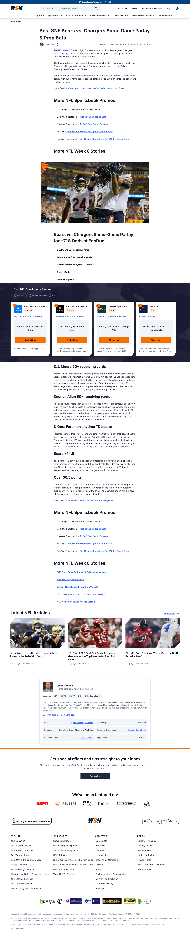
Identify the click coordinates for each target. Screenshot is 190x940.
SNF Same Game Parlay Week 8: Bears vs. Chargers (83, 573)
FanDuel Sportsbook (75, 88)
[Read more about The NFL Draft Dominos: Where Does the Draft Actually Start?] (152, 655)
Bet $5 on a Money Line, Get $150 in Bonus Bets (104, 139)
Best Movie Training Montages (26, 861)
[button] (167, 290)
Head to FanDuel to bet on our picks (105, 88)
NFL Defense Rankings (22, 885)
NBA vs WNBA (18, 842)
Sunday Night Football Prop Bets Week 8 (77, 588)
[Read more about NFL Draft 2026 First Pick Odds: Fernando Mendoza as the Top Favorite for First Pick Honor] (95, 657)
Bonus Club (122, 8)
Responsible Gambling (152, 8)
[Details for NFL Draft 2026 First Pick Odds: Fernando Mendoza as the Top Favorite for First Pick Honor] (95, 635)
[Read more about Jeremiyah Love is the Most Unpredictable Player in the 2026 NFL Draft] (37, 655)
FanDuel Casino (86, 739)
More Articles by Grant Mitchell (60, 717)
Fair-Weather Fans (20, 856)
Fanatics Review (147, 318)
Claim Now (30, 341)
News (134, 8)
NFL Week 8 (64, 50)
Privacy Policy (145, 847)
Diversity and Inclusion (107, 880)
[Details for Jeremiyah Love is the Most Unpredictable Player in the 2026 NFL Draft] (37, 635)
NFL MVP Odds (60, 856)
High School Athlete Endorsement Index (31, 875)
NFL (19, 22)
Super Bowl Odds (62, 842)
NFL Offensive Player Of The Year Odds (73, 861)
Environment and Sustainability (111, 875)
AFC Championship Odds (65, 852)
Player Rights (144, 861)
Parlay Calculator (19, 866)
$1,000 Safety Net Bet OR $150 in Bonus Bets (89, 131)
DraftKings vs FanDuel (22, 852)
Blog (168, 8)
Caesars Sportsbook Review (111, 318)
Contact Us (101, 842)
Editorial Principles (147, 842)
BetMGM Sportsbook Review (70, 318)
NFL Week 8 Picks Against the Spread (76, 603)
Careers (99, 866)
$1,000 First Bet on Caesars (94, 124)
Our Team (100, 852)
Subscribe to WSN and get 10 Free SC (96, 2)
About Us (100, 847)
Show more (171, 615)
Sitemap (100, 890)
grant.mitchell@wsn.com (82, 724)
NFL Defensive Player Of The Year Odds (73, 866)
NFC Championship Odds (66, 847)
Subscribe (95, 777)
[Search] (96, 8)
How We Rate (102, 856)
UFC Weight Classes (21, 847)
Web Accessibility (104, 885)
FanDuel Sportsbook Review (28, 318)
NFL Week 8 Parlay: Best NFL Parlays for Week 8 (81, 596)
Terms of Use (144, 852)
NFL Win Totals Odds (63, 871)
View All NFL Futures (63, 875)
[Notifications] (177, 8)
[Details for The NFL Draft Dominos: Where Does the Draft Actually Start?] (152, 635)
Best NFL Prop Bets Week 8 (70, 581)
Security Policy (145, 871)
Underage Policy (146, 856)
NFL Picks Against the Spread (26, 890)
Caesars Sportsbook (137, 731)
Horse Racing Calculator (23, 871)
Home (13, 22)
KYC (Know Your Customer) (151, 866)
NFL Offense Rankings (22, 880)
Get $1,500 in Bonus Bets (93, 116)
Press (98, 871)
